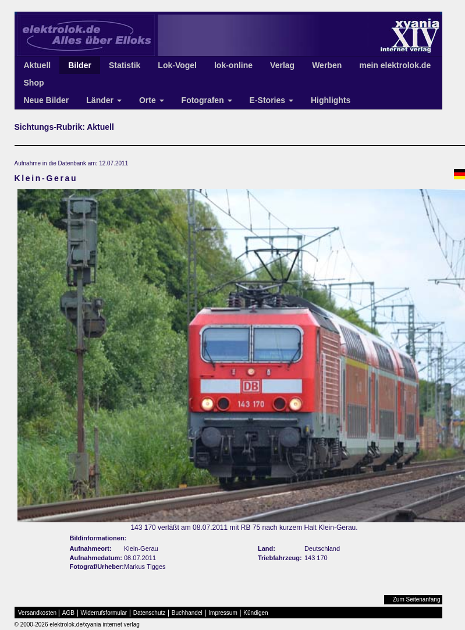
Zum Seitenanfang (417, 599)
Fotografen (207, 100)
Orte (151, 100)
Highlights (330, 100)
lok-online (233, 65)
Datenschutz (149, 613)
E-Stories (271, 100)
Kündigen (255, 613)
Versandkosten (37, 613)
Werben (327, 65)
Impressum (222, 613)
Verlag (282, 65)
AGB (68, 613)
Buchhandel (187, 613)
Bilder (79, 65)
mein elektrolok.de (395, 65)
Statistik (124, 65)
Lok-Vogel (177, 65)
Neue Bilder (46, 100)
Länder (104, 100)
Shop (34, 82)
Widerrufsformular (104, 613)
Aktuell (37, 65)
